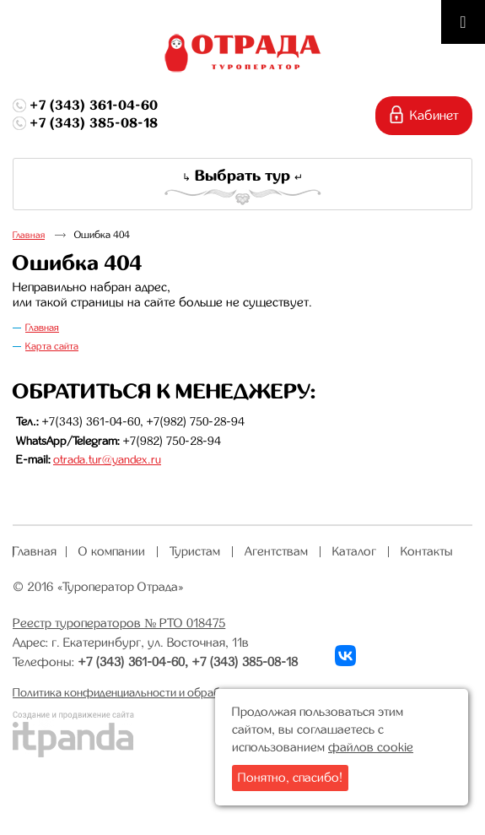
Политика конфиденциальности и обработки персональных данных (186, 692)
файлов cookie (370, 747)
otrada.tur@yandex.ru (107, 459)
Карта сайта (51, 346)
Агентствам (276, 551)
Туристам (195, 551)
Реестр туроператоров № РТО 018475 (119, 623)
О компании (111, 551)
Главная (29, 235)
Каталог (354, 551)
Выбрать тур (242, 175)
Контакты (427, 551)
